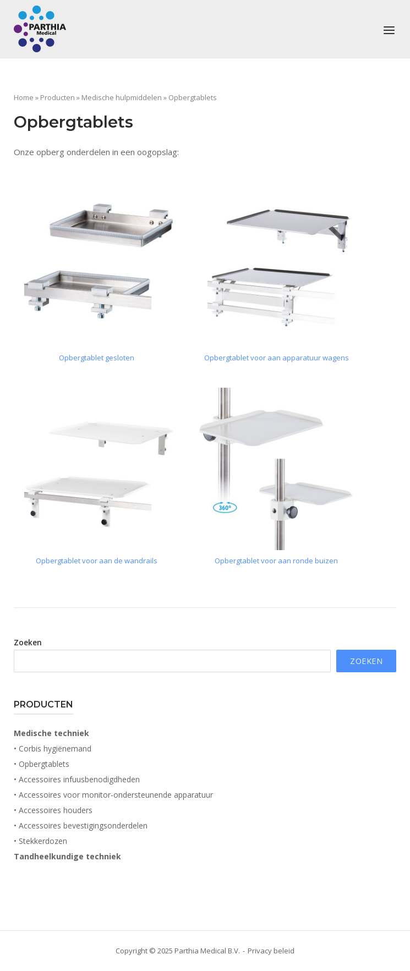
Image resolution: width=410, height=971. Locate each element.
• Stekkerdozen (40, 841)
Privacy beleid (271, 951)
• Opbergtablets (41, 764)
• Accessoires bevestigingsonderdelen (80, 825)
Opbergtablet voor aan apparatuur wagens (276, 358)
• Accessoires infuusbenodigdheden (77, 779)
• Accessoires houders (53, 810)
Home (24, 97)
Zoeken (28, 643)
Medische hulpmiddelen (121, 97)
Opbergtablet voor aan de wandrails (96, 561)
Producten (57, 97)
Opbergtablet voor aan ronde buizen (276, 561)
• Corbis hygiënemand (52, 748)
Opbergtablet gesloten (96, 358)
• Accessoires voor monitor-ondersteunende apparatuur (113, 794)
